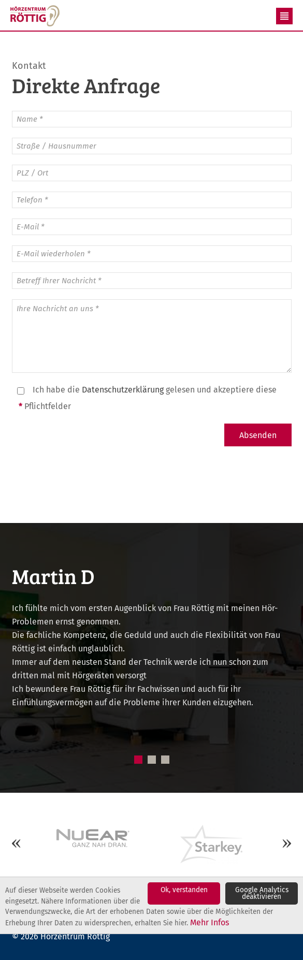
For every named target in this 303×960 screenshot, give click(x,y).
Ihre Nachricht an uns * (152, 336)
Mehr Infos (209, 922)
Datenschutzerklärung (123, 390)
